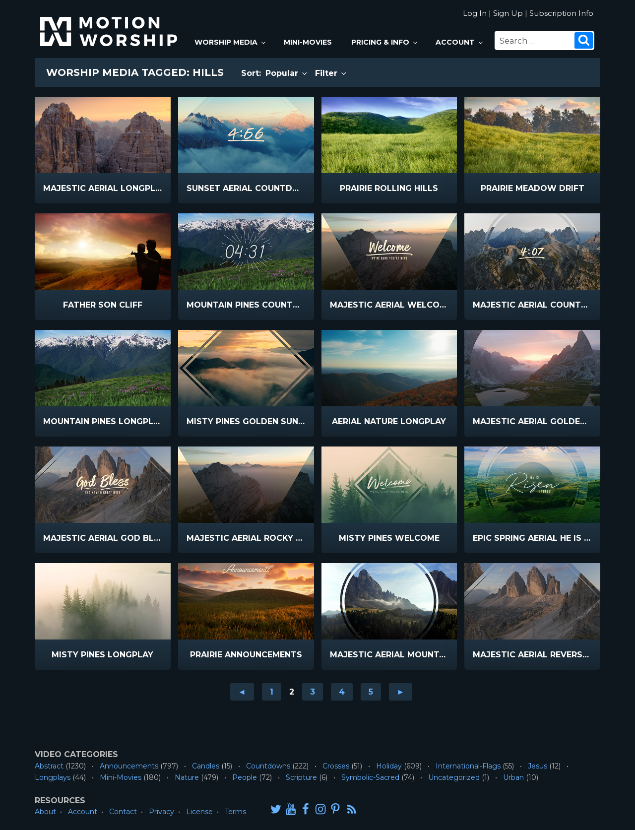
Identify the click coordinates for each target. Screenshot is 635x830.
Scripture (301, 777)
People (244, 777)
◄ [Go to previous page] (242, 692)
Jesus (537, 766)
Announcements (129, 766)
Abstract (49, 766)
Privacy (161, 811)
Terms (235, 811)
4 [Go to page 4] (342, 692)
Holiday (389, 766)
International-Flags (468, 766)
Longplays (52, 777)
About (45, 811)
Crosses (335, 766)
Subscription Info (561, 13)
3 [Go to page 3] (312, 692)
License (199, 811)
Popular (287, 73)
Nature (187, 777)
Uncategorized (454, 777)
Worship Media (230, 42)
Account (460, 42)
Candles (205, 766)
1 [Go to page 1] (271, 692)
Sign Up (508, 13)
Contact (123, 811)
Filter (331, 73)
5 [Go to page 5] (371, 692)
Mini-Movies (308, 42)
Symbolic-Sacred (370, 777)
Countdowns (268, 766)
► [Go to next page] (401, 692)
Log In (475, 13)
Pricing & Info (385, 42)
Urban (513, 777)
